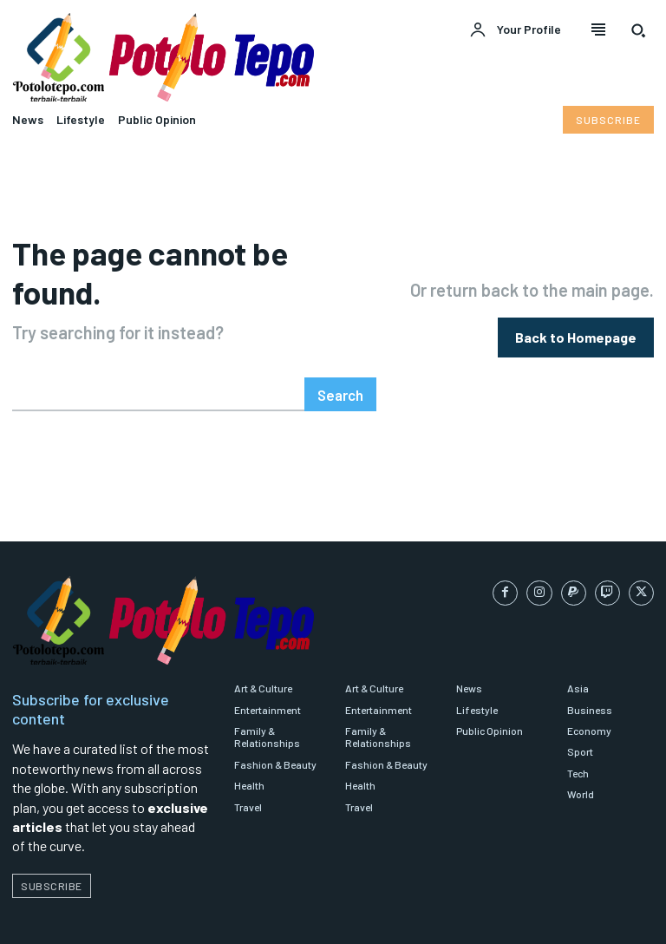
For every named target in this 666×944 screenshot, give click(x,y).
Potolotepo (97, 917)
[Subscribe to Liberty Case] (608, 120)
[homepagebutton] (576, 316)
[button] (638, 30)
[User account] (515, 30)
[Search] (340, 353)
